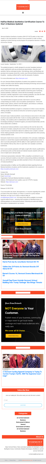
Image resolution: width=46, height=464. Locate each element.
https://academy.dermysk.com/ (10, 169)
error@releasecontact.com (8, 197)
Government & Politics (23, 426)
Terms (6, 460)
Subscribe (23, 405)
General (23, 424)
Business (23, 420)
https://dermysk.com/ (21, 78)
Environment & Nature (23, 422)
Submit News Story (23, 224)
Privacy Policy (13, 460)
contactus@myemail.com (36, 454)
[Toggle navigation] (23, 13)
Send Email (7, 176)
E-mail (5, 400)
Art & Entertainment (23, 418)
